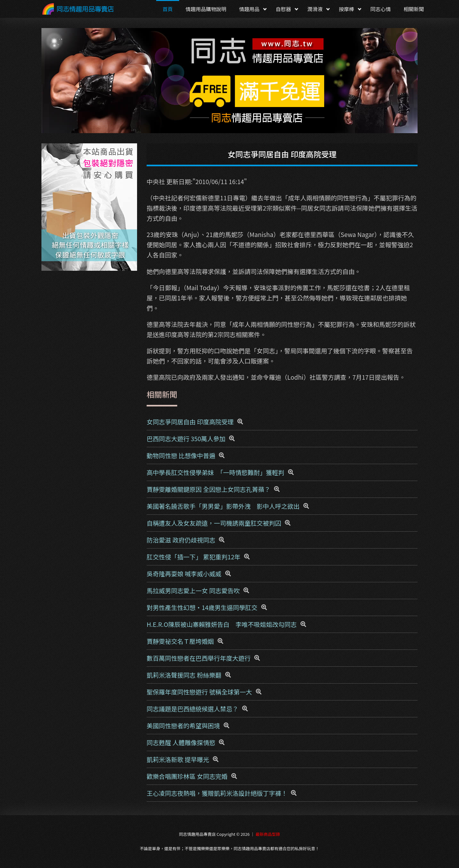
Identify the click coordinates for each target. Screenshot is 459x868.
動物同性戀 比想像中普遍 (181, 455)
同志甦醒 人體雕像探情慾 (181, 742)
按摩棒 (346, 9)
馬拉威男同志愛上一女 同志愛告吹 (193, 590)
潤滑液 (315, 9)
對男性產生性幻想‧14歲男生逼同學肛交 (202, 607)
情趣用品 (249, 9)
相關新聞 (414, 9)
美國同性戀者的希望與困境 (183, 725)
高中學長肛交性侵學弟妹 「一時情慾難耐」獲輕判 (215, 472)
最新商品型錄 (268, 834)
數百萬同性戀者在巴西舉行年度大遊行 (199, 658)
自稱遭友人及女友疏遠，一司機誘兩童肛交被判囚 (214, 523)
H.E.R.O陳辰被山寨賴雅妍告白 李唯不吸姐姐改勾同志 (222, 624)
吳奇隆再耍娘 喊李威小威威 (184, 573)
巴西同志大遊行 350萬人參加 (186, 438)
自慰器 (283, 9)
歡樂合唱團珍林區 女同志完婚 (187, 776)
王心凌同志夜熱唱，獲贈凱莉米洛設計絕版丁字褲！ (217, 793)
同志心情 (380, 9)
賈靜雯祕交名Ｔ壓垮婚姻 (180, 641)
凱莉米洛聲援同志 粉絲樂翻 (184, 675)
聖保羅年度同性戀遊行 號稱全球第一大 (199, 691)
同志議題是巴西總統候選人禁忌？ (192, 708)
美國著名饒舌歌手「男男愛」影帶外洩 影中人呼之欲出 (223, 506)
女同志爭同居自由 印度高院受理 (190, 421)
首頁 (168, 9)
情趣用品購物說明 (206, 9)
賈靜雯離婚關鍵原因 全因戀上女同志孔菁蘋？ (208, 489)
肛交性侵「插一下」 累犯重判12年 (193, 556)
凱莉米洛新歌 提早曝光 (178, 759)
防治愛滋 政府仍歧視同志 (181, 539)
